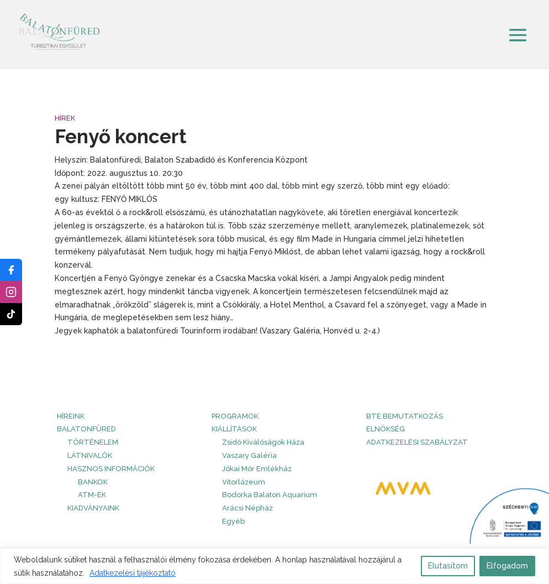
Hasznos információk (111, 469)
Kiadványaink (93, 508)
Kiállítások (234, 429)
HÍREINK (71, 416)
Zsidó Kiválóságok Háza (263, 442)
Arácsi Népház (247, 508)
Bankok (93, 482)
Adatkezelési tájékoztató (132, 573)
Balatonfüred (86, 429)
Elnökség (385, 429)
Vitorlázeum (243, 482)
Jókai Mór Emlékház (257, 469)
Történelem (92, 442)
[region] (274, 566)
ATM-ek (92, 495)
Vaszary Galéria (249, 455)
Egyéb (233, 521)
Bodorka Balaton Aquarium (269, 495)
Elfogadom (507, 565)
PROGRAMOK (235, 416)
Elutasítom (448, 565)
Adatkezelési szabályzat (417, 442)
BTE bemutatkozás (404, 416)
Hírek (65, 118)
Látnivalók (89, 455)
